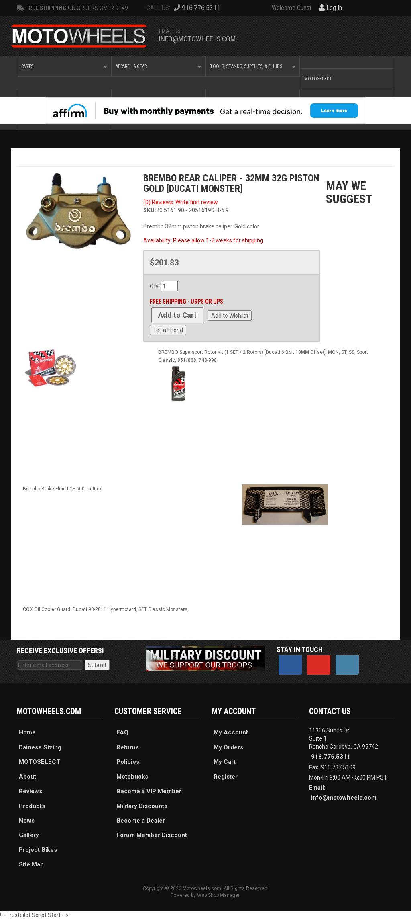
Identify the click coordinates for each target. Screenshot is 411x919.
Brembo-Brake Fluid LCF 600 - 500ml (62, 489)
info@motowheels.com (197, 39)
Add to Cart (177, 315)
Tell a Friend (168, 330)
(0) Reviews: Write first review (180, 202)
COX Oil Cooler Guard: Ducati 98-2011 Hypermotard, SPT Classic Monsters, (106, 609)
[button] (64, 66)
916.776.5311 (330, 756)
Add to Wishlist (229, 315)
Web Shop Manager (218, 895)
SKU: (149, 210)
